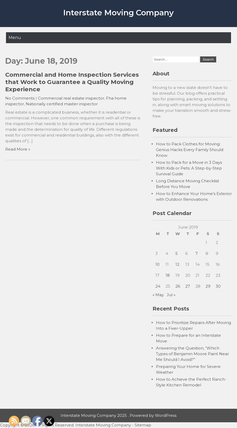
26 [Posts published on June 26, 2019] (177, 286)
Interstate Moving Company (118, 12)
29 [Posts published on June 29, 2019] (208, 286)
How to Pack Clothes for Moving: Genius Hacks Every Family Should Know (189, 149)
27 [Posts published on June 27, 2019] (187, 286)
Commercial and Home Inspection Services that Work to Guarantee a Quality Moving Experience (72, 82)
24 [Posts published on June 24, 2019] (157, 286)
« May (158, 294)
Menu (15, 37)
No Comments (20, 98)
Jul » (171, 294)
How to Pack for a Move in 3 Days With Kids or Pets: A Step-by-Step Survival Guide (189, 168)
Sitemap (143, 425)
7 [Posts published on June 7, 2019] (196, 253)
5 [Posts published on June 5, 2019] (176, 253)
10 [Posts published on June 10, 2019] (157, 264)
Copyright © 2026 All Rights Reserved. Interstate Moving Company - (67, 425)
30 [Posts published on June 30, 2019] (218, 286)
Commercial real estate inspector (71, 98)
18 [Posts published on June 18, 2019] (168, 275)
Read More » (17, 149)
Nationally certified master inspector (62, 103)
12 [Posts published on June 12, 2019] (177, 264)
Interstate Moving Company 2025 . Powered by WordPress (118, 415)
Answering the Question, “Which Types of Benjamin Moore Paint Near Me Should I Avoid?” (192, 354)
